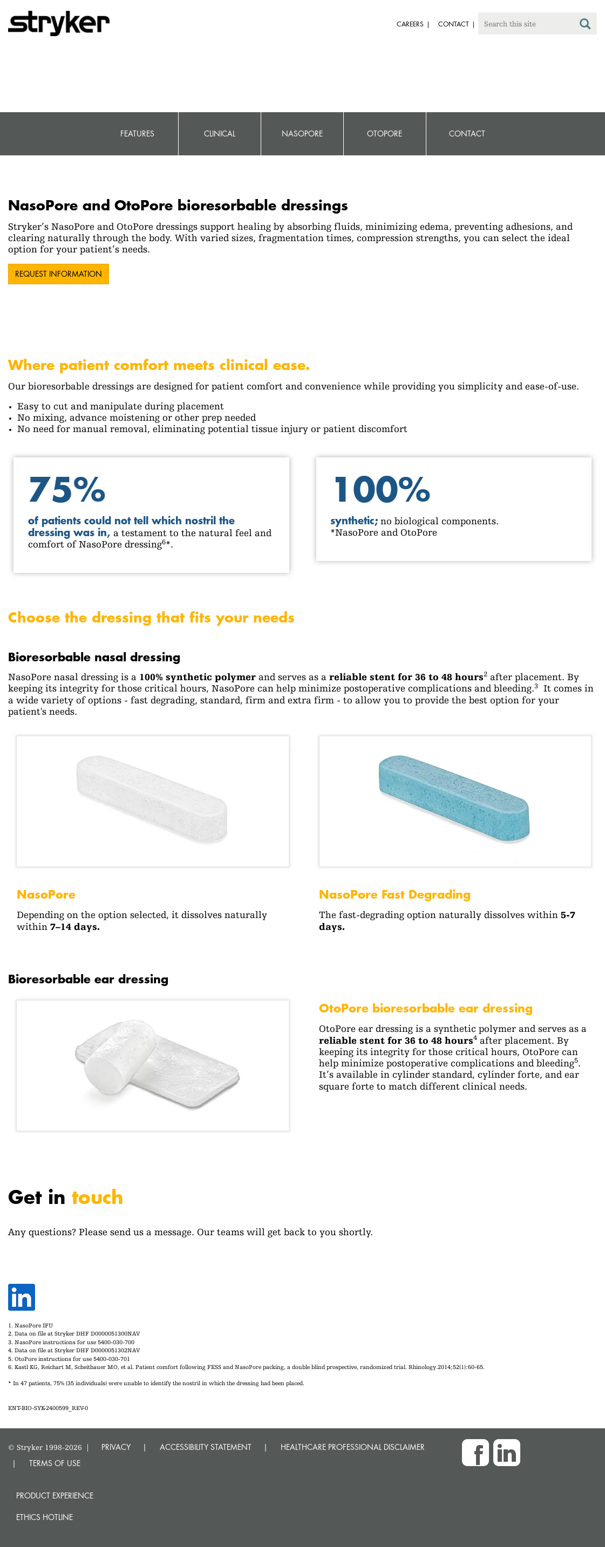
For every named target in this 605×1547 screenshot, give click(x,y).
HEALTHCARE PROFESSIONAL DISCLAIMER (353, 1447)
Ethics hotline (44, 1517)
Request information (58, 274)
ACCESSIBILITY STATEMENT (205, 1447)
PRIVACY (116, 1447)
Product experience (54, 1495)
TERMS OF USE (54, 1463)
